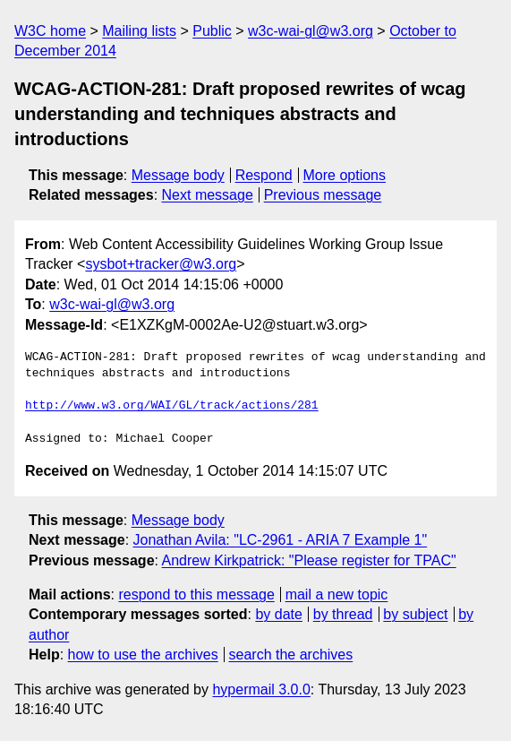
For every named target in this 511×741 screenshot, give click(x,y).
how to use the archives (143, 654)
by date (278, 614)
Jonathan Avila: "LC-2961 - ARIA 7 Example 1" (280, 539)
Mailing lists (139, 31)
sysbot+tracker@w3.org (160, 263)
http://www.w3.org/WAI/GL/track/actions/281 (172, 406)
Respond (264, 175)
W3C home (50, 31)
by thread (343, 614)
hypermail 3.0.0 (261, 689)
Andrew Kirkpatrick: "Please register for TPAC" (309, 560)
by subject (415, 614)
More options (345, 175)
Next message (207, 194)
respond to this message (196, 594)
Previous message (323, 194)
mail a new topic (336, 594)
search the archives (291, 654)
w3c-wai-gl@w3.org (310, 31)
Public (212, 31)
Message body (178, 175)
